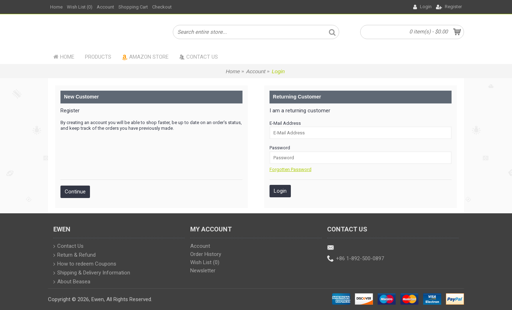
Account (256, 71)
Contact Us (68, 246)
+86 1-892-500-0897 (355, 259)
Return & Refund (74, 255)
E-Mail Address (285, 123)
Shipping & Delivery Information (91, 273)
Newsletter (202, 270)
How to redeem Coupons (84, 264)
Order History (205, 254)
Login (278, 71)
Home (233, 71)
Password (280, 147)
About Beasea (71, 282)
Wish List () (204, 262)
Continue (75, 191)
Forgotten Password (290, 169)
